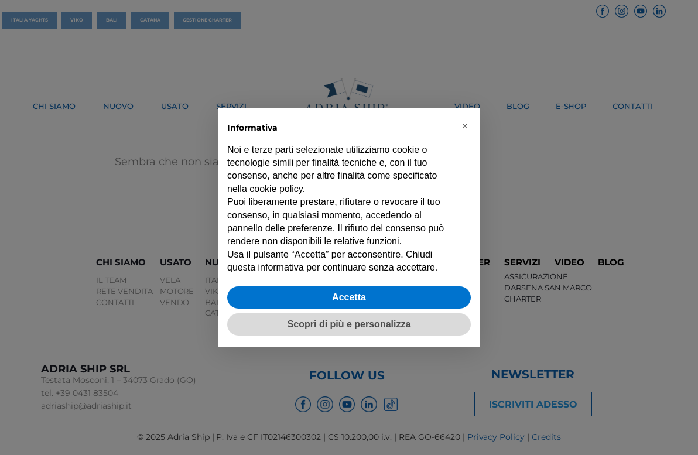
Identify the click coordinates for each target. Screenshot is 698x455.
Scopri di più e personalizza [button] (349, 324)
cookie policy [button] (275, 189)
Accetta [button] (349, 297)
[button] (465, 126)
